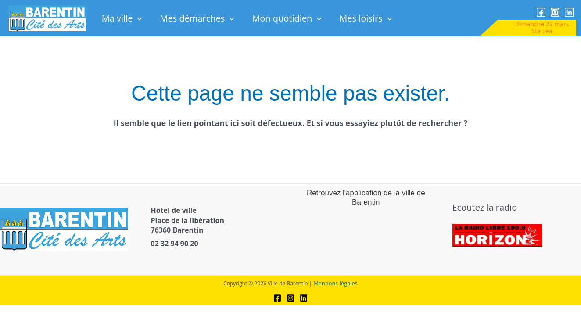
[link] (47, 18)
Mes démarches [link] (197, 18)
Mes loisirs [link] (365, 18)
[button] (137, 18)
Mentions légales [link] (335, 280)
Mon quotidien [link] (287, 18)
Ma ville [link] (122, 18)
